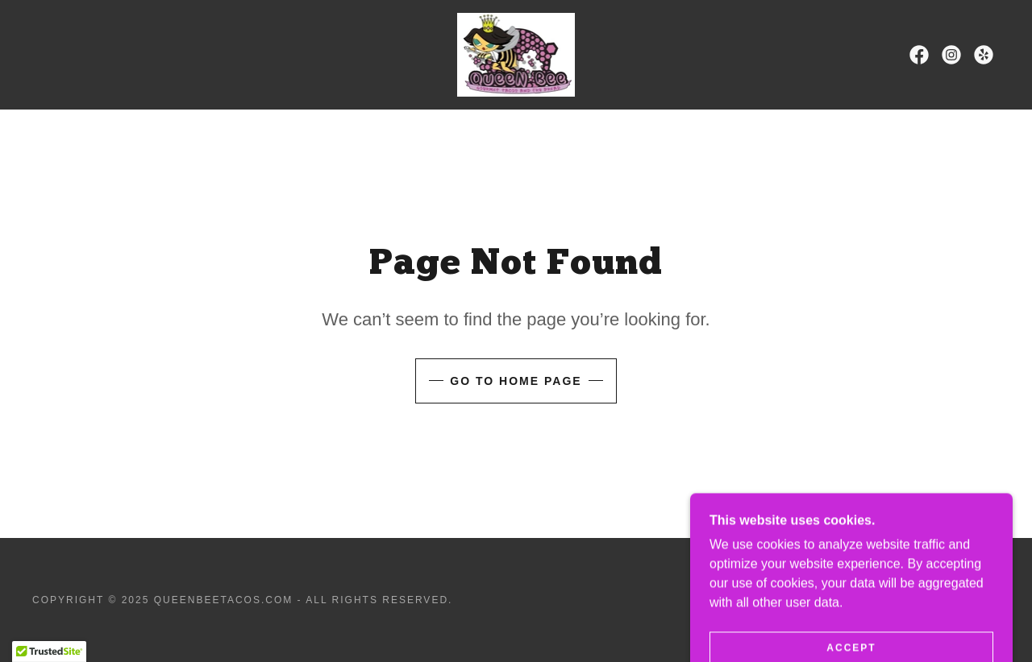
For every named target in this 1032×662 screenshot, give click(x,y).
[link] (515, 53)
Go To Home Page (515, 380)
